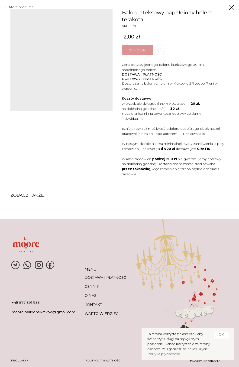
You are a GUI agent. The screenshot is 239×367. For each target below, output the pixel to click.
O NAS (90, 295)
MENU (91, 269)
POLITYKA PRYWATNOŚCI (103, 360)
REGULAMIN (20, 360)
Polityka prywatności (164, 354)
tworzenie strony (205, 361)
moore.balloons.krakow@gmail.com (43, 312)
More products (21, 7)
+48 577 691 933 (26, 302)
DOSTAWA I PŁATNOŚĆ (105, 277)
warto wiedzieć (101, 313)
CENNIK (92, 286)
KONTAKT (93, 304)
